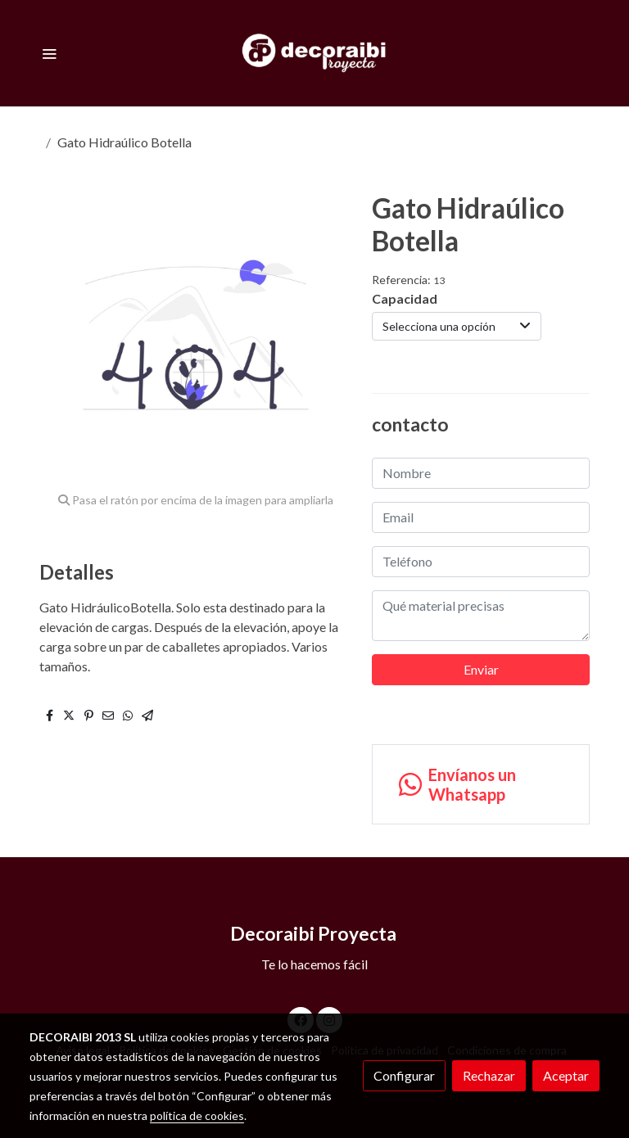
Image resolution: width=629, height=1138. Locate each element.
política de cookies (197, 1115)
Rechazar (489, 1075)
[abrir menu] (49, 53)
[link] (314, 53)
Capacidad (404, 298)
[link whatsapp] (481, 784)
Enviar (481, 669)
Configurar (404, 1075)
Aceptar (566, 1075)
